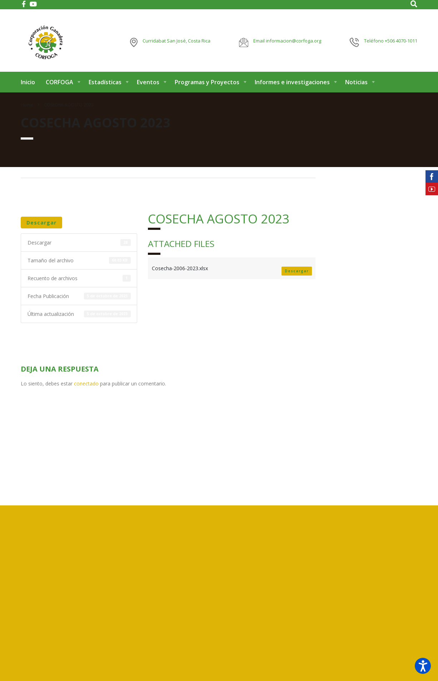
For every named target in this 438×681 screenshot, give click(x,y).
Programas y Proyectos (207, 85)
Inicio (28, 85)
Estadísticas (105, 85)
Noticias (356, 85)
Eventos (148, 85)
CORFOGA (59, 85)
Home (27, 108)
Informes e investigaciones (292, 85)
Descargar (41, 225)
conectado (86, 386)
